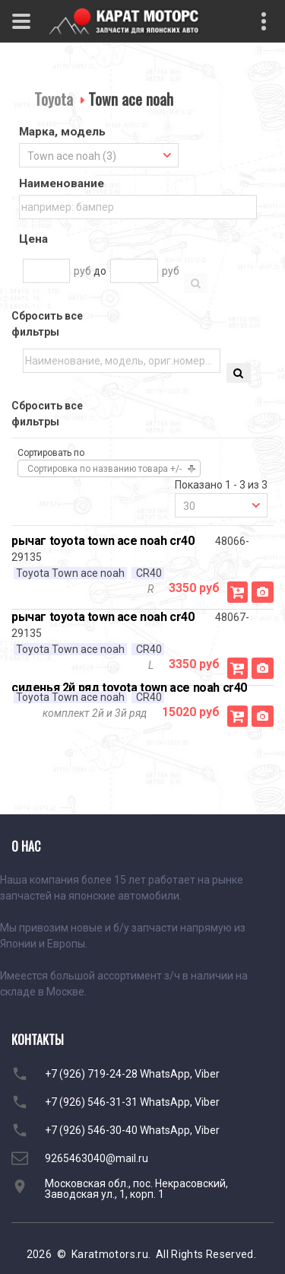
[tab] (99, 133)
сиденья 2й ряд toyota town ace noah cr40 (129, 687)
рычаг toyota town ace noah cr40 (103, 540)
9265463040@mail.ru (96, 1158)
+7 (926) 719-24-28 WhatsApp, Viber (132, 1074)
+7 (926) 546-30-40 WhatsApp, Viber (132, 1130)
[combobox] (99, 155)
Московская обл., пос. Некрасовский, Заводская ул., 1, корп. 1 (136, 1188)
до (99, 271)
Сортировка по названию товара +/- (104, 468)
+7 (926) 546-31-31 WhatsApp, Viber (132, 1102)
